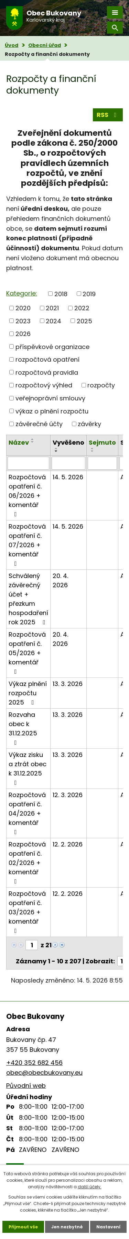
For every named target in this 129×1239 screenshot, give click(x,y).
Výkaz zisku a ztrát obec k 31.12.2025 (27, 768)
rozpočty (101, 385)
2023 (23, 320)
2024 (53, 320)
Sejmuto (102, 442)
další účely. (89, 1187)
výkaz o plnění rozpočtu (51, 411)
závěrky (89, 424)
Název (19, 442)
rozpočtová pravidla (46, 372)
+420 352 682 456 (34, 1062)
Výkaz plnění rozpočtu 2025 (28, 693)
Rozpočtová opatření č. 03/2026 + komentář (27, 911)
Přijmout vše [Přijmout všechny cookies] (23, 1227)
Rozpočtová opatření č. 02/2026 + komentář (27, 862)
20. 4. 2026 (60, 580)
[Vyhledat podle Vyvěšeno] (68, 463)
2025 (84, 320)
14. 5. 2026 (68, 477)
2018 (60, 293)
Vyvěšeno (68, 442)
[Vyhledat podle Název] (28, 463)
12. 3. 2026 (68, 795)
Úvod (11, 45)
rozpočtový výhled (43, 385)
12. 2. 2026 (68, 844)
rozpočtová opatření (47, 359)
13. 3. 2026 (68, 683)
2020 (23, 308)
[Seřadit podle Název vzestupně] (32, 439)
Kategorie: (21, 293)
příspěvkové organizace (52, 346)
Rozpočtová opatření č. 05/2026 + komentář (27, 652)
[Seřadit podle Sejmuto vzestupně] (92, 448)
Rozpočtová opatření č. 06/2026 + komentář (27, 495)
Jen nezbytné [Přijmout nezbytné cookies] (67, 1227)
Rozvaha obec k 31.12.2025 (23, 728)
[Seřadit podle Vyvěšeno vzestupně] (56, 448)
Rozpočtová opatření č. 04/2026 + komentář (27, 813)
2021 (52, 308)
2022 (81, 308)
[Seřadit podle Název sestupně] (32, 442)
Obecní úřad (44, 45)
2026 (23, 333)
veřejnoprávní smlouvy (50, 398)
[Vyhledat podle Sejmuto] (102, 463)
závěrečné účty (39, 424)
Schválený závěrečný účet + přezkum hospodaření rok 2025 (28, 599)
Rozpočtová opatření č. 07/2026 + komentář (27, 544)
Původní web (26, 1085)
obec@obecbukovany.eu (44, 1072)
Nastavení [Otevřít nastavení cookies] (108, 1227)
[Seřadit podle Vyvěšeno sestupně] (56, 451)
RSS (108, 114)
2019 (89, 293)
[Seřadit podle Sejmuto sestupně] (92, 451)
